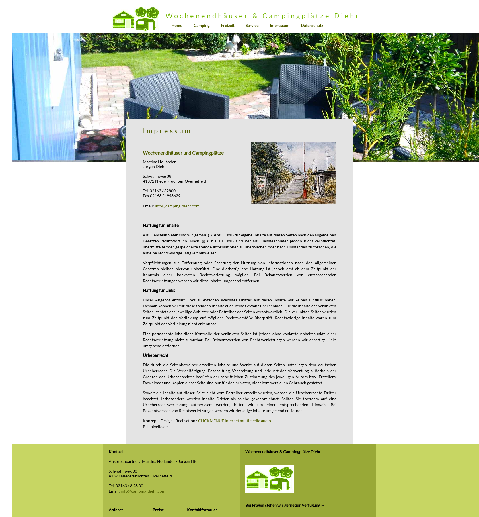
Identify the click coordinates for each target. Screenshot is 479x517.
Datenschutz (312, 25)
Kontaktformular (202, 509)
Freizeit (227, 25)
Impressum (279, 25)
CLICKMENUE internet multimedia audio (234, 420)
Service (252, 25)
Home (176, 25)
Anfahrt (116, 509)
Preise (158, 509)
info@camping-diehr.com (177, 205)
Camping (201, 25)
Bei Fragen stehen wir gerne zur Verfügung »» (284, 505)
